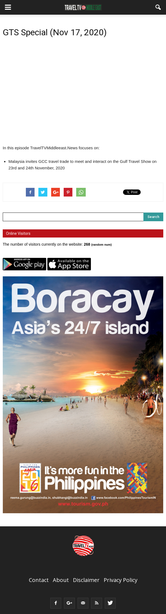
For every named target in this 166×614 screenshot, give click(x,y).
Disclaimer (86, 580)
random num (101, 244)
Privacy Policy (120, 580)
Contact (39, 580)
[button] (158, 7)
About (61, 580)
